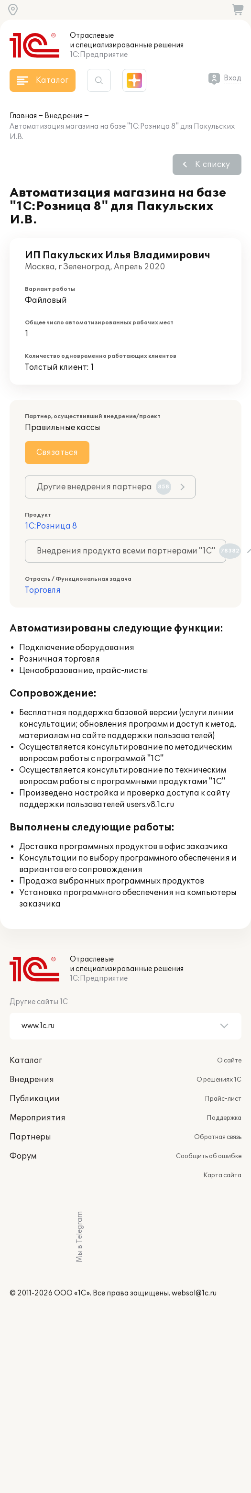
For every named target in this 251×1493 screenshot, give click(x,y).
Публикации (35, 1099)
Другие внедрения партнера (104, 487)
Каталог (26, 1060)
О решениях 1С (218, 1080)
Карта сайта (222, 1175)
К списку (212, 164)
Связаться (57, 452)
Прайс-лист (223, 1099)
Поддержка (224, 1118)
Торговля (43, 590)
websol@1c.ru (194, 1293)
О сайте (229, 1060)
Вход (232, 78)
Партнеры (30, 1137)
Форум (23, 1156)
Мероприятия (37, 1118)
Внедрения (63, 116)
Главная (23, 116)
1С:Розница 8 (51, 526)
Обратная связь (217, 1137)
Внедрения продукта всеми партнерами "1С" (131, 551)
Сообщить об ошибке (208, 1156)
